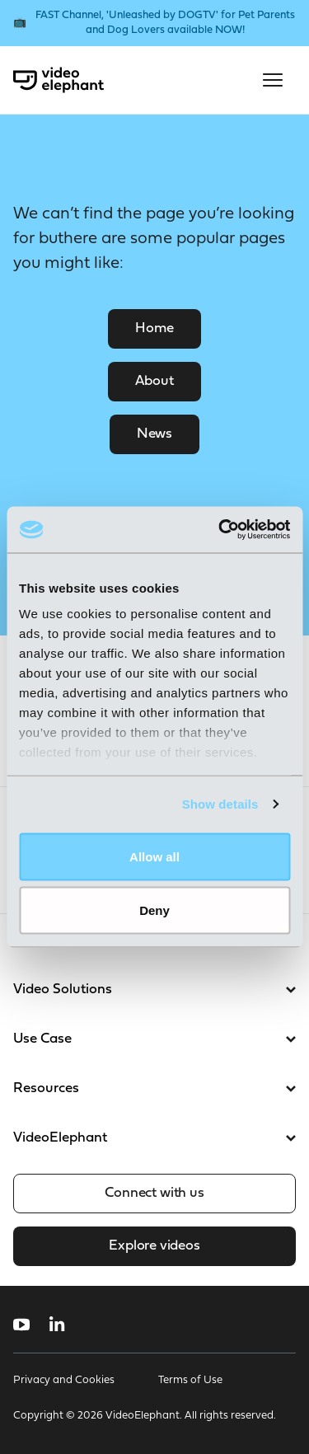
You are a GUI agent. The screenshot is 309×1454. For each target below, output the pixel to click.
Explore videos (154, 1246)
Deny (154, 910)
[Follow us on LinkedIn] (57, 1324)
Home (154, 328)
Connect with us (154, 1193)
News (154, 434)
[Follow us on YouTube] (21, 1324)
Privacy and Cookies (64, 1380)
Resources (154, 1088)
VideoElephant (154, 1138)
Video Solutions (154, 990)
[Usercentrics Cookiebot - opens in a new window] (220, 530)
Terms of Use (190, 1380)
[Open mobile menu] (273, 80)
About (154, 381)
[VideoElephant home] (58, 80)
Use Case (154, 1039)
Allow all (154, 856)
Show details (220, 804)
